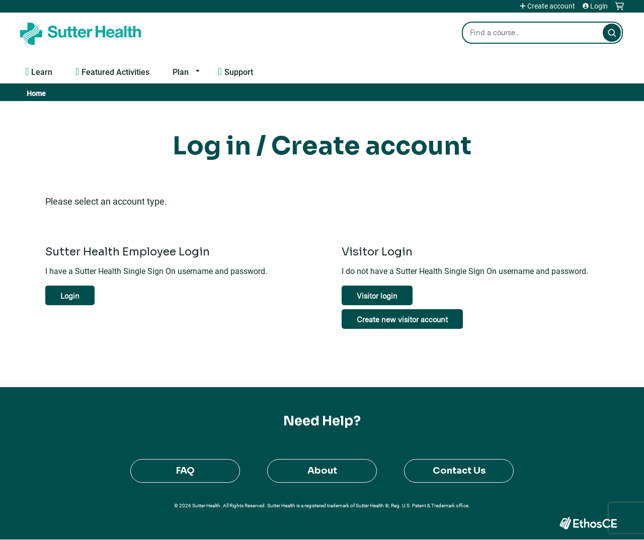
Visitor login (377, 296)
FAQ (185, 470)
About (322, 470)
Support (238, 71)
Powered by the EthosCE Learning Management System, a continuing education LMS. (588, 523)
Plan (181, 71)
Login (599, 6)
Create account (551, 6)
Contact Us (459, 470)
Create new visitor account (402, 319)
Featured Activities (115, 71)
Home (36, 93)
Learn (41, 71)
